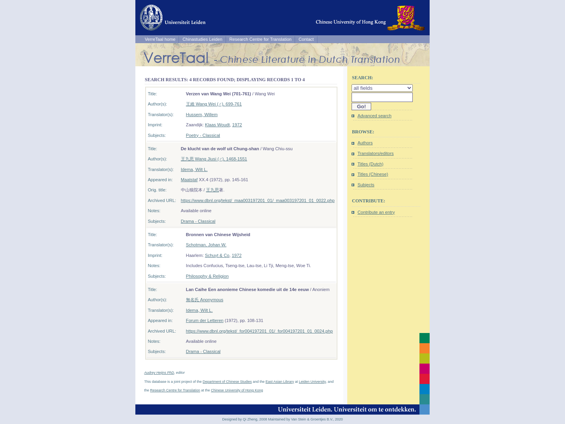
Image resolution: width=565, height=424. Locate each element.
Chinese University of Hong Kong (237, 390)
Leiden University (312, 382)
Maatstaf (189, 179)
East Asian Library (280, 382)
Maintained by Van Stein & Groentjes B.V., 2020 (305, 419)
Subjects (365, 184)
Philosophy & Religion (207, 276)
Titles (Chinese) (372, 174)
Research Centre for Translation (261, 39)
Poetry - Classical (203, 135)
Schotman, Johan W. (206, 244)
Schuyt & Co (217, 255)
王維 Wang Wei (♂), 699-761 (214, 104)
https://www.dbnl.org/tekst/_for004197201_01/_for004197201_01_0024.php (259, 331)
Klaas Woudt (217, 124)
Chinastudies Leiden (202, 39)
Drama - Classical (198, 221)
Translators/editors (375, 153)
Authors (365, 142)
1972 (237, 124)
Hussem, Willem (202, 114)
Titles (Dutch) (370, 164)
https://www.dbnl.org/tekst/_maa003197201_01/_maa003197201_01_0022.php (258, 200)
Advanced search (374, 115)
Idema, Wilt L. (194, 169)
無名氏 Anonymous (204, 299)
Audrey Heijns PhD (159, 373)
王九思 (212, 189)
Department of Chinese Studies (227, 382)
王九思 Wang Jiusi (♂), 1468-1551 (214, 158)
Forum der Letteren (205, 320)
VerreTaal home (160, 39)
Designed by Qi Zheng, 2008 (244, 419)
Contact (306, 39)
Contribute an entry (376, 212)
